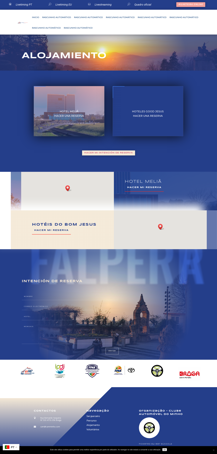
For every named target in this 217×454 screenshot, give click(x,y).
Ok (164, 450)
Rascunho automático (56, 17)
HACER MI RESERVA (144, 187)
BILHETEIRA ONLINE (191, 4)
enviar (112, 351)
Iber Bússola (163, 444)
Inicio (35, 17)
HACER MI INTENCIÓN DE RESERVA (108, 153)
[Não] (213, 450)
